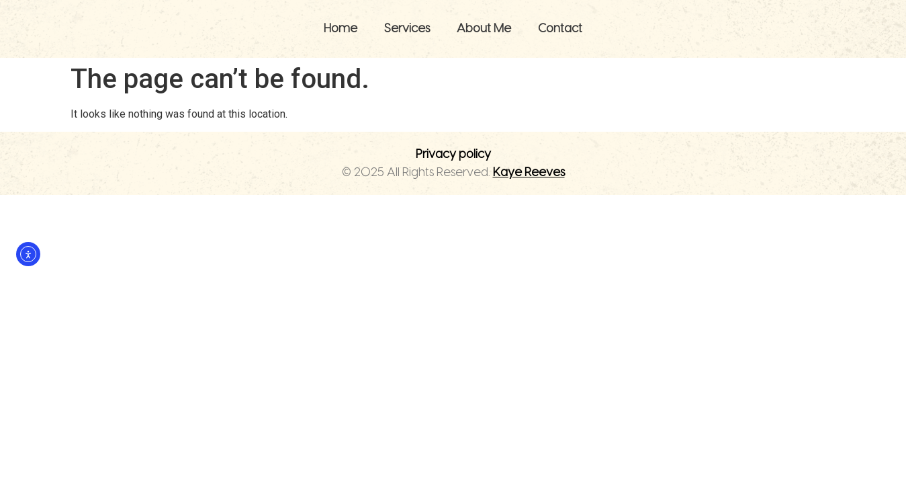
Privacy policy (453, 154)
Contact (560, 28)
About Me (484, 28)
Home (340, 28)
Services (407, 28)
